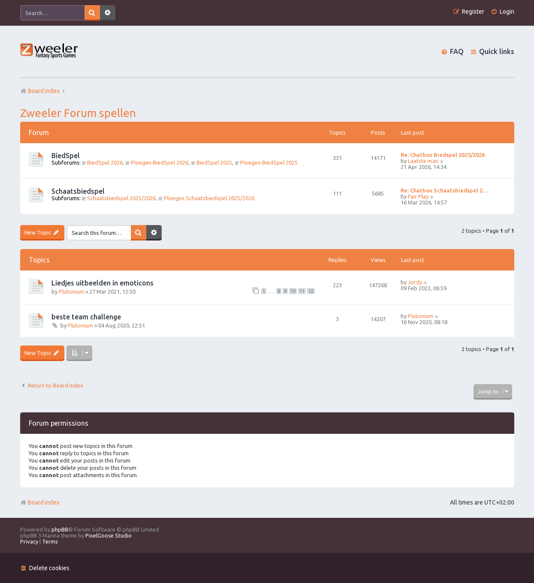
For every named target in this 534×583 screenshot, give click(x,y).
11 (302, 291)
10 (293, 291)
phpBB (59, 529)
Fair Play (418, 196)
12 (311, 291)
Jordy (415, 282)
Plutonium (71, 291)
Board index (40, 502)
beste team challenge (86, 317)
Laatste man (423, 161)
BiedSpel (65, 155)
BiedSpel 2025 (211, 162)
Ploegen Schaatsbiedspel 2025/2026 (206, 198)
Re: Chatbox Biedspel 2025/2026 (443, 155)
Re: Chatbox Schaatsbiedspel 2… (444, 190)
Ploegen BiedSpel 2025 (266, 162)
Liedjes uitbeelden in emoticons (102, 283)
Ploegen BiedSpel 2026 (156, 162)
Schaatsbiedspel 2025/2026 (119, 198)
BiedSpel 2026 (102, 162)
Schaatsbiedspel (78, 191)
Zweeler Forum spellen (78, 113)
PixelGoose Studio (108, 535)
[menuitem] (502, 11)
